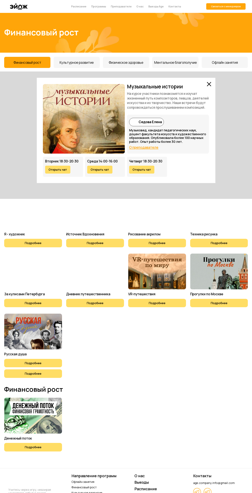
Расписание (78, 6)
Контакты (174, 6)
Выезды (141, 482)
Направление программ (93, 475)
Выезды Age (156, 6)
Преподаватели (121, 6)
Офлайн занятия (82, 482)
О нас (140, 6)
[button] (33, 243)
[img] (133, 122)
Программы (98, 6)
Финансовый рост (84, 487)
